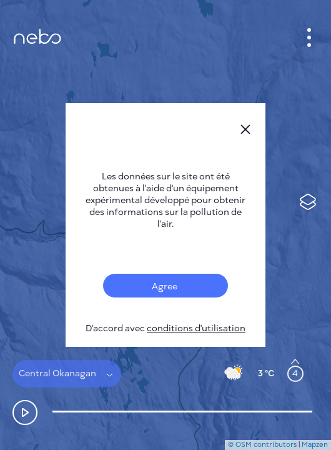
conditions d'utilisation (196, 328)
